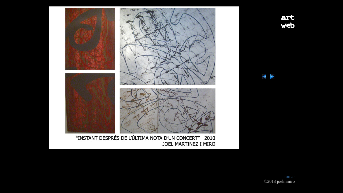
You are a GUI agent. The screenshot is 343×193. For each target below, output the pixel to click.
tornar (290, 176)
